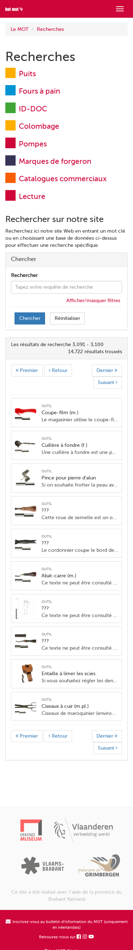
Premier (27, 370)
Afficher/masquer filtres (93, 300)
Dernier (106, 370)
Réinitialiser (67, 318)
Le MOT (19, 29)
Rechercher (24, 275)
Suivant (107, 382)
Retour (58, 370)
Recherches (50, 29)
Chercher (29, 318)
